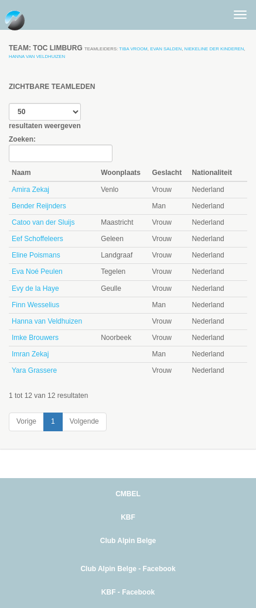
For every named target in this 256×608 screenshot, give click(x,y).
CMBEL (128, 494)
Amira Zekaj (30, 190)
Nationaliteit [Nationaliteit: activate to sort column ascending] (212, 173)
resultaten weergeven (45, 116)
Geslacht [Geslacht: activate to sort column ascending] (167, 173)
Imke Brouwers (35, 338)
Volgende (84, 421)
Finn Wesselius (35, 305)
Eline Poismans (36, 255)
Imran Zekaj (30, 354)
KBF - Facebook (128, 592)
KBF (128, 517)
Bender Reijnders (39, 206)
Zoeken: (60, 148)
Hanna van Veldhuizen (37, 56)
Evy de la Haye (35, 288)
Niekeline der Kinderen (214, 48)
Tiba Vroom (133, 48)
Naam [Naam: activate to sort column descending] (21, 173)
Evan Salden (166, 48)
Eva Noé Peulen (37, 271)
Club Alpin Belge (128, 541)
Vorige (26, 421)
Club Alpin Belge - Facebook (127, 569)
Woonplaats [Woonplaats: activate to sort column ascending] (121, 173)
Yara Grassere (34, 370)
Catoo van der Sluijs (43, 222)
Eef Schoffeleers (37, 239)
